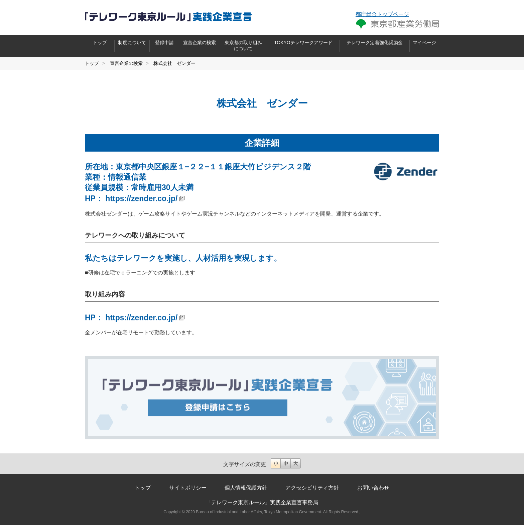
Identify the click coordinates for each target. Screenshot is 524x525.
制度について (132, 42)
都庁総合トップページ (382, 14)
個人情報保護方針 (246, 488)
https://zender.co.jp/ (141, 198)
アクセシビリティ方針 (312, 488)
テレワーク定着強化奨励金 (375, 42)
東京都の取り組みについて (243, 45)
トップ (100, 42)
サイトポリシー (188, 488)
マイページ (424, 42)
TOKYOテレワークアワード (303, 42)
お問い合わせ (373, 488)
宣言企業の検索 (199, 42)
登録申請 (164, 42)
